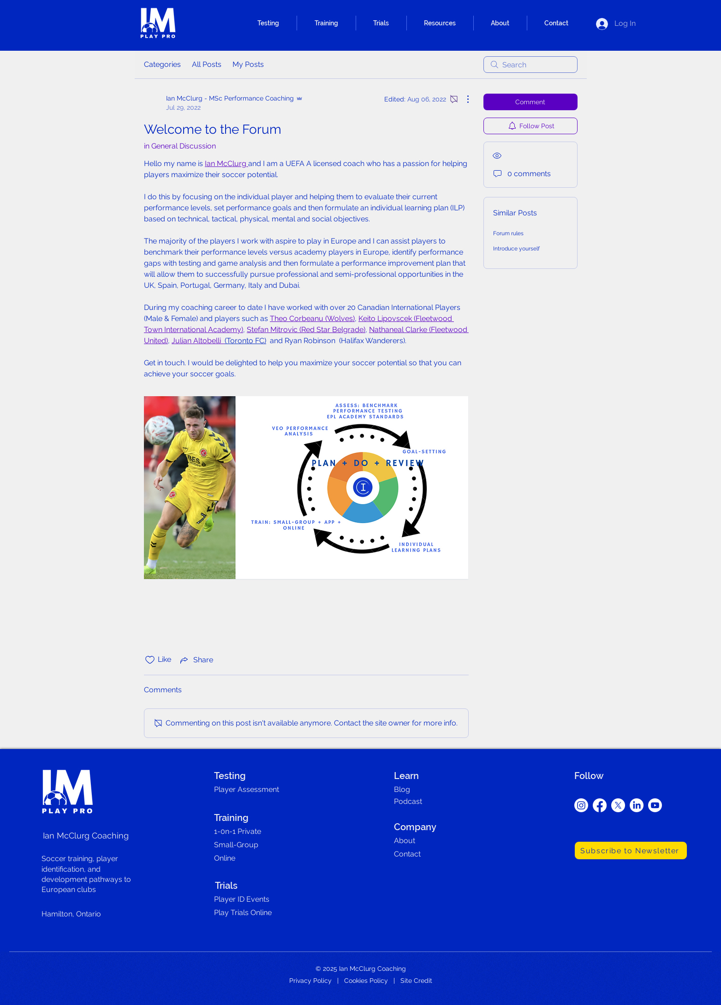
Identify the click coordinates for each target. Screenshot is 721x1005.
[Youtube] (655, 805)
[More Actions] (463, 99)
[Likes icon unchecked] (150, 660)
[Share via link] (196, 660)
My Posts (248, 64)
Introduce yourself (516, 248)
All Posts (206, 64)
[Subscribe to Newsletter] (630, 850)
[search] (530, 64)
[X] (618, 805)
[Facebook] (600, 805)
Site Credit (416, 980)
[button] (268, 23)
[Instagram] (581, 805)
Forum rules (508, 233)
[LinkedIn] (637, 805)
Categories (162, 64)
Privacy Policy (310, 980)
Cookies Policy (366, 980)
